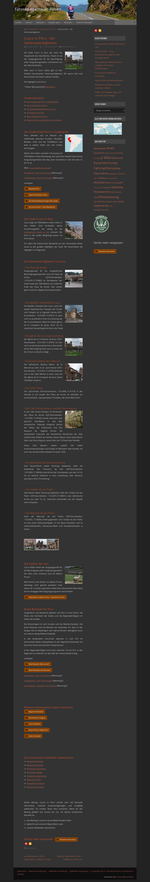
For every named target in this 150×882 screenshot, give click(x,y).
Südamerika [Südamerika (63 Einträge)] (101, 205)
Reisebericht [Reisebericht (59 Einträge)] (101, 192)
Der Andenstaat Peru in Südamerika (42, 102)
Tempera (119, 877)
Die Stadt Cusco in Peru (37, 105)
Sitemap (20, 874)
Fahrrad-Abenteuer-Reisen (38, 9)
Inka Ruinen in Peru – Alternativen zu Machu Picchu (38, 858)
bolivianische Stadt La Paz (36, 232)
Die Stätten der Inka (35, 112)
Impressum (21, 871)
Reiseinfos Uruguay (35, 787)
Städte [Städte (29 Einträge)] (121, 201)
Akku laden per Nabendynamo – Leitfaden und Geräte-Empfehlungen (109, 65)
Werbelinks (50, 87)
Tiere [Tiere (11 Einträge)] (110, 206)
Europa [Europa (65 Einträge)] (113, 163)
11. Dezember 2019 (50, 47)
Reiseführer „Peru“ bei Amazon (37, 173)
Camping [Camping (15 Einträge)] (97, 158)
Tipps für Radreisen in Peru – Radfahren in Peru (69, 858)
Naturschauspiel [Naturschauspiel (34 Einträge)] (114, 182)
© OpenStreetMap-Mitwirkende (39, 168)
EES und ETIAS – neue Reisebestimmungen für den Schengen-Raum (107, 54)
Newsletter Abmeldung (79, 871)
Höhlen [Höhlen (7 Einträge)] (96, 178)
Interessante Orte (47, 29)
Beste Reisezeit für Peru (37, 116)
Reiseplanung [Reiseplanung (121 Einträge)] (109, 197)
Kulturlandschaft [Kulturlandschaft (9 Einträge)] (112, 178)
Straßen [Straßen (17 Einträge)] (113, 201)
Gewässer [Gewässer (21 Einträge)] (113, 173)
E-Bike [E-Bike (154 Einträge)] (106, 157)
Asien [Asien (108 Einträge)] (110, 148)
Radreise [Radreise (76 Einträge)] (117, 187)
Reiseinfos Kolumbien (36, 769)
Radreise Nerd (32, 47)
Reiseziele (33, 29)
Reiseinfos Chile (34, 779)
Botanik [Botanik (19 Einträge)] (119, 153)
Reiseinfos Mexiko (35, 772)
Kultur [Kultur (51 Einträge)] (102, 178)
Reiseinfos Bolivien (35, 761)
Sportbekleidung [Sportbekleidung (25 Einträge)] (102, 201)
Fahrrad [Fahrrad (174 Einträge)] (100, 168)
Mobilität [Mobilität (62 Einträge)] (99, 182)
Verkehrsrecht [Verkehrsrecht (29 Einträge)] (101, 209)
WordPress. (129, 877)
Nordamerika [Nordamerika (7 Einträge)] (98, 188)
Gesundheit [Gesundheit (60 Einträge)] (101, 173)
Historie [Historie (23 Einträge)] (121, 173)
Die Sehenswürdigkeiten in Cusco (41, 109)
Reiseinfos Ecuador (35, 765)
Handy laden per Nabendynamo (109, 80)
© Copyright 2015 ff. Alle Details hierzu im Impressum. (111, 871)
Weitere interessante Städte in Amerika (44, 120)
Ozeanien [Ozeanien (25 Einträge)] (106, 187)
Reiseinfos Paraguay (36, 783)
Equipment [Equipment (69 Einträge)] (101, 163)
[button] (26, 843)
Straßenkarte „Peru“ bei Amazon (38, 178)
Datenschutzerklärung (37, 871)
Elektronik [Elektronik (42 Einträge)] (117, 158)
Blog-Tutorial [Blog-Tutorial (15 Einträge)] (110, 153)
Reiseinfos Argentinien (37, 776)
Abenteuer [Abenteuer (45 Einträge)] (100, 148)
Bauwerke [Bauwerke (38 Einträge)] (99, 152)
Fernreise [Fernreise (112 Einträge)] (114, 168)
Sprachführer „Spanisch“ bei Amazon (40, 686)
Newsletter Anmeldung (58, 871)
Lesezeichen (31, 848)
